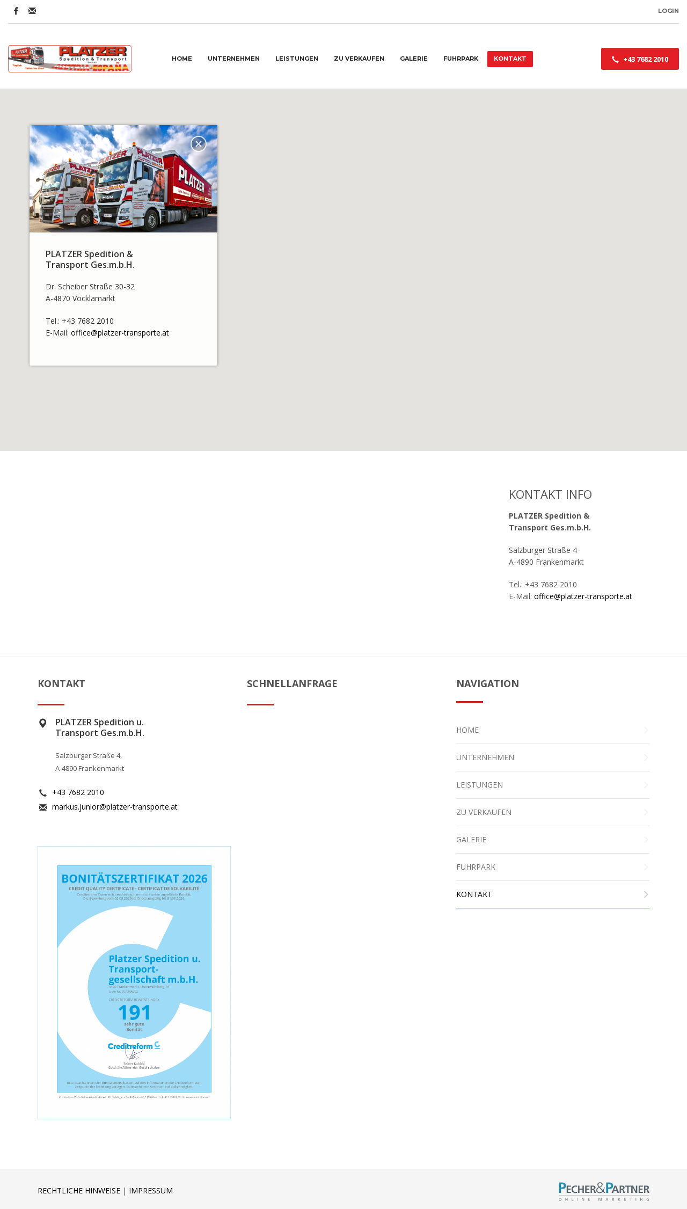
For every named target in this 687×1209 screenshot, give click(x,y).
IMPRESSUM (151, 1190)
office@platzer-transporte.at (121, 332)
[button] (344, 260)
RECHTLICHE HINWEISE (79, 1190)
